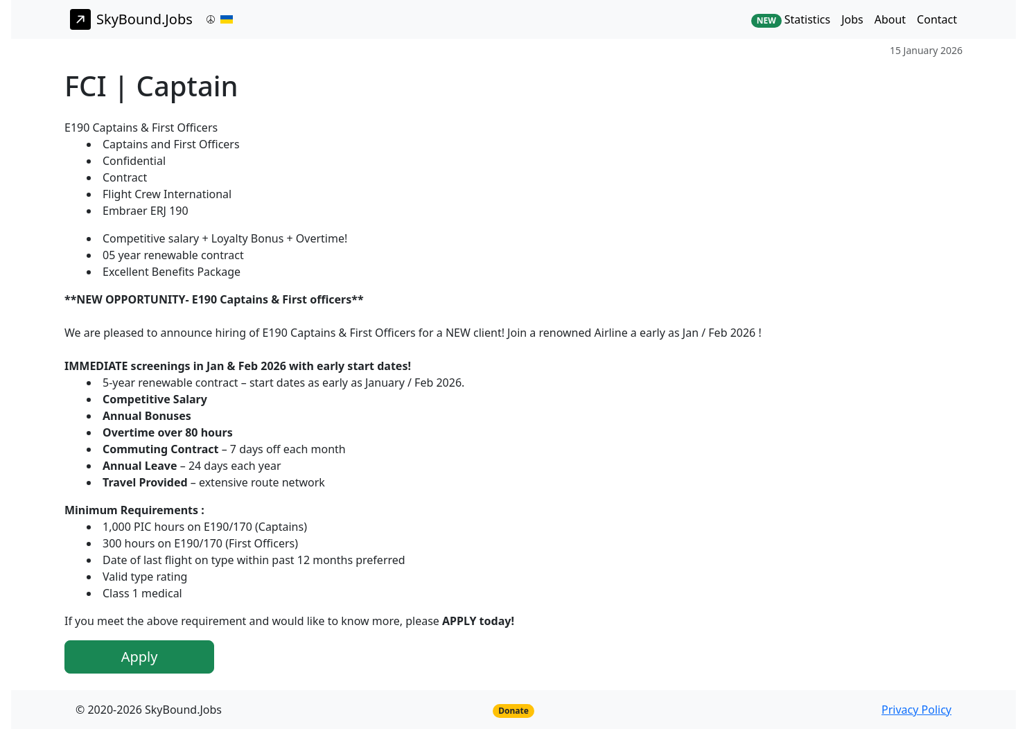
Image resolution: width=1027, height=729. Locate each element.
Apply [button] (139, 656)
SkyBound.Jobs (131, 19)
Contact (937, 19)
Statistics (790, 20)
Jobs (852, 19)
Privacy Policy (916, 709)
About (890, 19)
